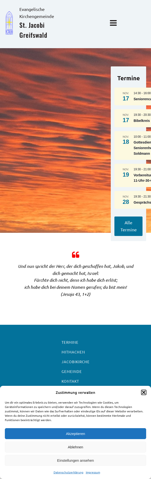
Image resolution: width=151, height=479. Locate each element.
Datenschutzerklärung (68, 472)
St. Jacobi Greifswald (33, 30)
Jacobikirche (76, 361)
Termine (70, 342)
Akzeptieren (75, 434)
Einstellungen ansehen (75, 460)
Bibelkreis (142, 121)
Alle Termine (128, 226)
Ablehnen (75, 447)
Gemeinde (72, 371)
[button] (143, 392)
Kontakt (70, 381)
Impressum (93, 472)
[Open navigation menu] (113, 23)
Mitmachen (73, 352)
